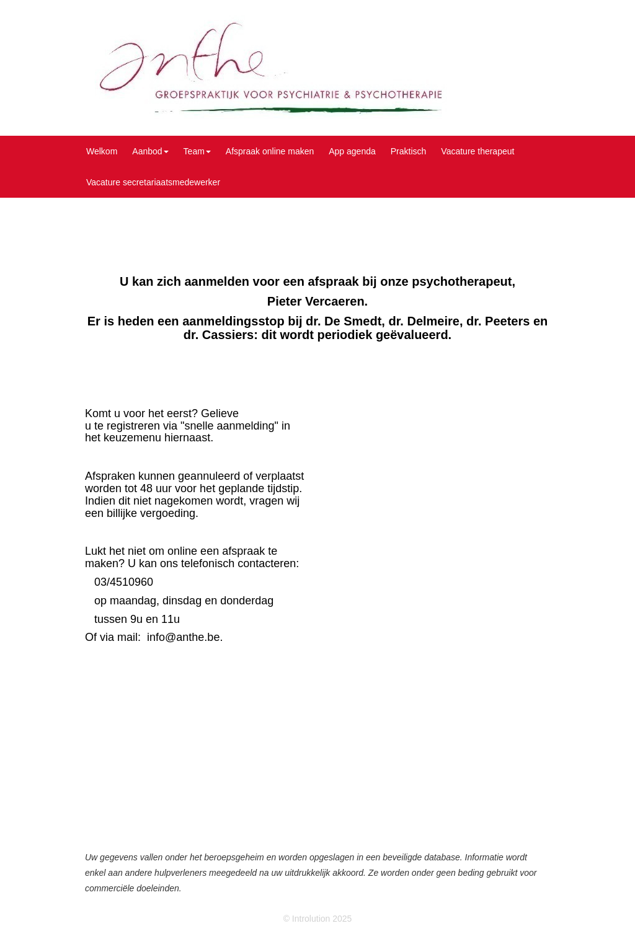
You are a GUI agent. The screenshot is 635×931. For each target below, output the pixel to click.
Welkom (101, 151)
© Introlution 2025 (317, 919)
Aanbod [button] (150, 151)
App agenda (352, 151)
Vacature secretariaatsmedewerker (153, 182)
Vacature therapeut (477, 151)
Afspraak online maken (270, 151)
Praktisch (409, 151)
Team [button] (197, 151)
